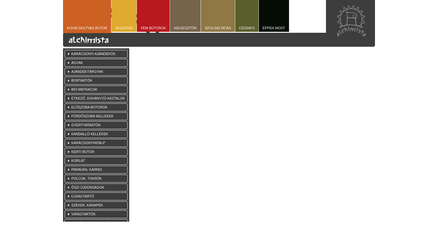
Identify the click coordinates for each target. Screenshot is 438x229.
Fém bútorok (153, 28)
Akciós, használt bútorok (96, 223)
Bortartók (81, 80)
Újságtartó (82, 196)
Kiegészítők (185, 28)
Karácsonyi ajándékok (93, 54)
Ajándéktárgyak (87, 71)
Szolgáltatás (218, 28)
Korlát (78, 161)
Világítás (124, 28)
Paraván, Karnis (86, 169)
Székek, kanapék (87, 205)
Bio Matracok (84, 89)
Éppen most (274, 28)
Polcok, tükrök (86, 178)
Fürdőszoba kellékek (92, 116)
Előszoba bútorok (89, 107)
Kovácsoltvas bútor (87, 28)
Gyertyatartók (86, 125)
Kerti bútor (82, 152)
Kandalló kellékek (89, 134)
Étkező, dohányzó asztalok (98, 98)
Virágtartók (83, 214)
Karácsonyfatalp (88, 143)
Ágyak (77, 63)
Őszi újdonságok (87, 187)
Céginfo (247, 28)
